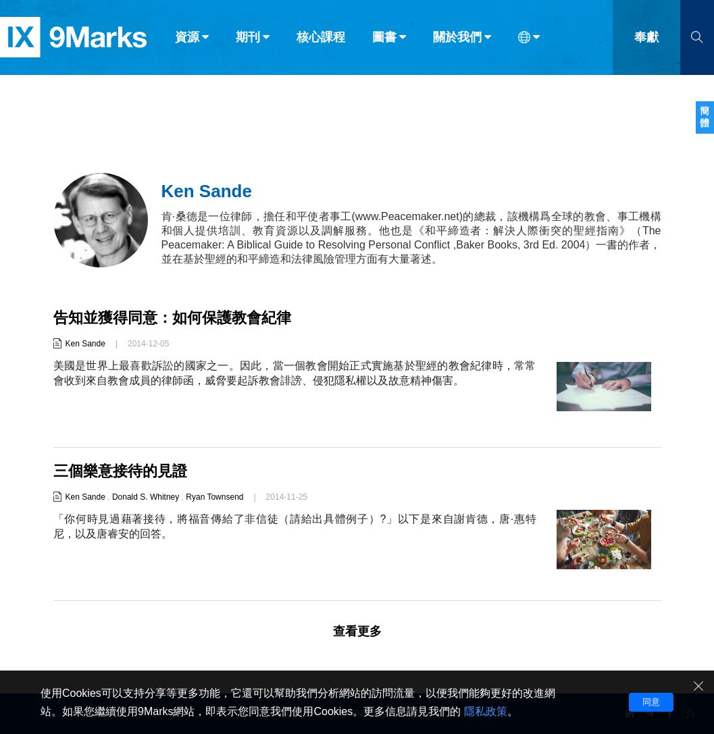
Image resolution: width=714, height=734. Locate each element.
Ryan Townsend (214, 497)
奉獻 (646, 39)
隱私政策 (485, 711)
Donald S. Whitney (145, 497)
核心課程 (321, 39)
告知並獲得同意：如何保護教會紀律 (172, 317)
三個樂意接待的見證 (120, 471)
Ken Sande (85, 343)
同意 (651, 702)
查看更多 (357, 631)
